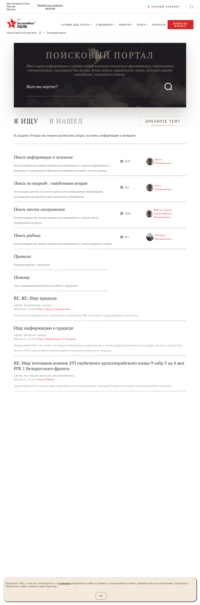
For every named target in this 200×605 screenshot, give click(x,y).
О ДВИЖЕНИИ (104, 25)
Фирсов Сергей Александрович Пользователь (159, 213)
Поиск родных (46, 379)
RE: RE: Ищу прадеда (35, 298)
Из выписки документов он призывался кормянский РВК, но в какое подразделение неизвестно (76, 315)
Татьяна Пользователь (159, 237)
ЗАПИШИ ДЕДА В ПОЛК (75, 25)
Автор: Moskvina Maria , (31, 335)
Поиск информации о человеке (57, 339)
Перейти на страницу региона (50, 7)
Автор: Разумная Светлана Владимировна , (45, 375)
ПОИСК (141, 25)
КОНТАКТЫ (159, 25)
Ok (101, 596)
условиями (64, 583)
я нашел (66, 121)
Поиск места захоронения (54, 309)
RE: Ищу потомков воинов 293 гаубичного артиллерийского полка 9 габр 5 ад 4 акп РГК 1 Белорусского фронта (99, 365)
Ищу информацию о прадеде (43, 328)
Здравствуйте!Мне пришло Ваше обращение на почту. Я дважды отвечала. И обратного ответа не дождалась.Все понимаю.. (93, 386)
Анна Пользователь (159, 187)
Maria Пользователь (159, 161)
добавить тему (163, 121)
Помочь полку (180, 25)
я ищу (26, 121)
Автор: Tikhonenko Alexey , (33, 305)
